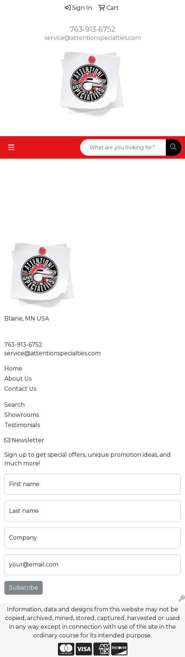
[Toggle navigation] (11, 147)
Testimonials (22, 425)
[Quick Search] (123, 147)
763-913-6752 (92, 29)
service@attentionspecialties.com (93, 37)
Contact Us (20, 388)
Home (13, 368)
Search (14, 404)
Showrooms (21, 414)
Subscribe (23, 587)
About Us (17, 378)
